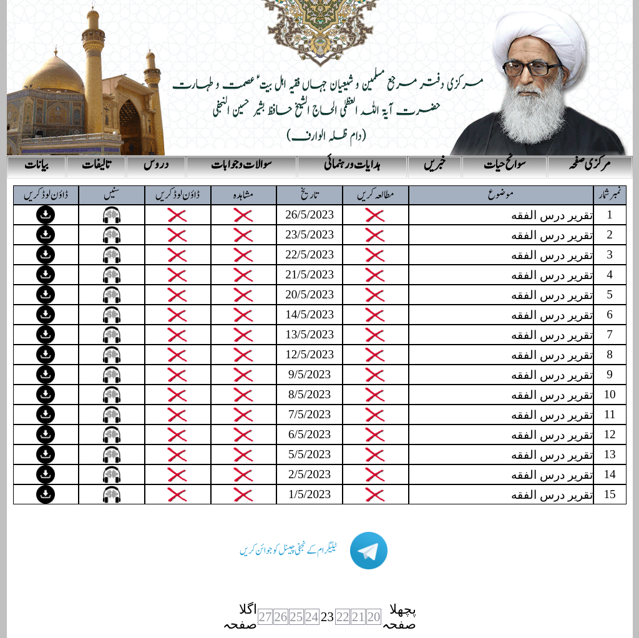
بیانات (36, 164)
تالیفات (96, 164)
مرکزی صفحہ (589, 164)
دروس (156, 164)
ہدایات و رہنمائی (352, 164)
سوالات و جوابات (241, 164)
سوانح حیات (504, 164)
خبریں (435, 164)
